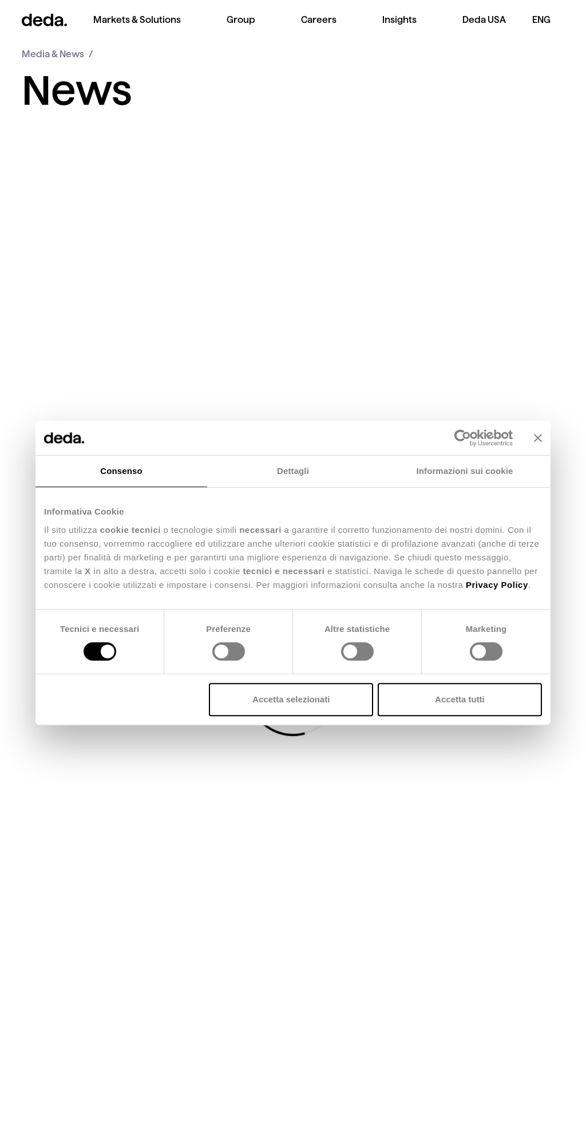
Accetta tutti (460, 699)
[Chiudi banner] (538, 438)
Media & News (53, 54)
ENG (541, 20)
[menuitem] (137, 29)
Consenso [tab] (121, 471)
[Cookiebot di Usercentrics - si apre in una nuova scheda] (463, 437)
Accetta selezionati (291, 699)
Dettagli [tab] (293, 471)
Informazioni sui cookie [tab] (465, 471)
